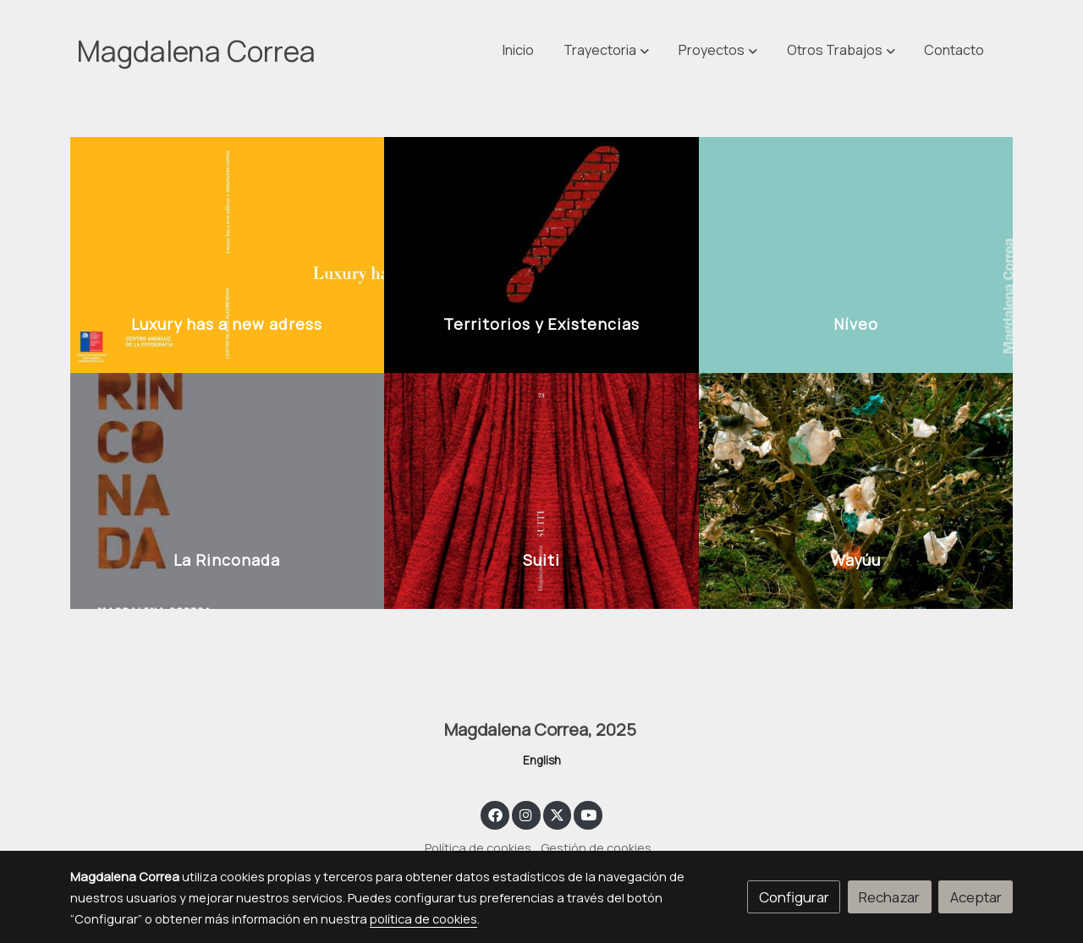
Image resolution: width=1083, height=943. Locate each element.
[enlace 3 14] (541, 489)
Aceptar (976, 897)
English (542, 760)
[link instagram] (526, 814)
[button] (841, 51)
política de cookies (423, 918)
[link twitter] (557, 814)
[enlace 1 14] (541, 253)
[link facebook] (495, 814)
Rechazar (889, 897)
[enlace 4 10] (856, 253)
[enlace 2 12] (227, 489)
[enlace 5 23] (856, 489)
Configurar (794, 897)
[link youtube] (589, 814)
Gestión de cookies (596, 847)
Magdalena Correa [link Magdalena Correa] (196, 51)
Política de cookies (478, 847)
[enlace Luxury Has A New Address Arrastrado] (227, 253)
